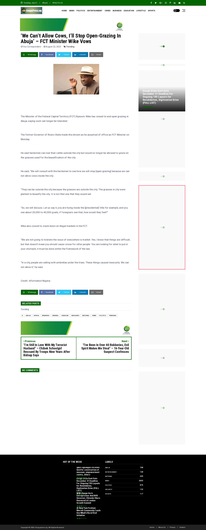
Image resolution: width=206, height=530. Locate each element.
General (55, 315)
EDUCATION (129, 11)
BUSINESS (117, 11)
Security (108, 489)
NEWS (71, 11)
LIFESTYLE (141, 11)
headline (65, 315)
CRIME (107, 11)
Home (152, 527)
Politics (102, 315)
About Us (162, 527)
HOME (64, 11)
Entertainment (111, 472)
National (85, 315)
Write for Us (58, 3)
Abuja (28, 315)
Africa (36, 315)
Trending (70, 47)
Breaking (45, 315)
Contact (182, 527)
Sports (108, 494)
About (45, 3)
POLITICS (81, 11)
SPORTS (151, 11)
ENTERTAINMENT (94, 11)
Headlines (75, 315)
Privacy (172, 527)
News (94, 315)
